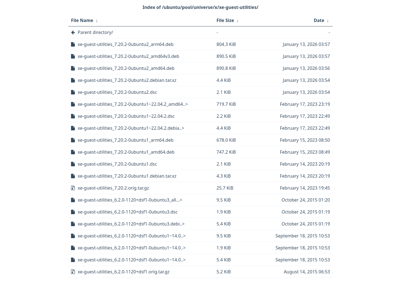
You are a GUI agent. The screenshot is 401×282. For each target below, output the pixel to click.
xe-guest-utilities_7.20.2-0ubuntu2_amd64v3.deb (128, 56)
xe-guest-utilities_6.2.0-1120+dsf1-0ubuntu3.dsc (128, 212)
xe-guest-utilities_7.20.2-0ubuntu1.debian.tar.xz (127, 176)
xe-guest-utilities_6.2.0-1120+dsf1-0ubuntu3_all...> (130, 200)
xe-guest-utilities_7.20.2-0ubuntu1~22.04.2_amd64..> (133, 104)
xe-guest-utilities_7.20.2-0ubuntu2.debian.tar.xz (127, 80)
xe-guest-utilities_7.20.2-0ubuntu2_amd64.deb (126, 68)
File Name (82, 20)
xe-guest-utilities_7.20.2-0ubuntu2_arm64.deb (125, 44)
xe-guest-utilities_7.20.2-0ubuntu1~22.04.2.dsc (126, 116)
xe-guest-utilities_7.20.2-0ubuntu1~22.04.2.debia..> (131, 128)
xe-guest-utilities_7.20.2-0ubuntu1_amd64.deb (126, 152)
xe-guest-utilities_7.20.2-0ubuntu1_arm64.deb (125, 140)
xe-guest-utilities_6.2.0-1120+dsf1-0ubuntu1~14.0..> (132, 236)
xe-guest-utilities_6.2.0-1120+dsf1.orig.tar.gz (124, 272)
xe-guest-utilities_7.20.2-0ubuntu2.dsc (117, 92)
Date (319, 20)
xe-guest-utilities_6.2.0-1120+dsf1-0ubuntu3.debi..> (131, 224)
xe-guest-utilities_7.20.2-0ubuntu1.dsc (117, 164)
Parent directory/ (95, 32)
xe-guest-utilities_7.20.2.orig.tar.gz (113, 188)
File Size (225, 20)
